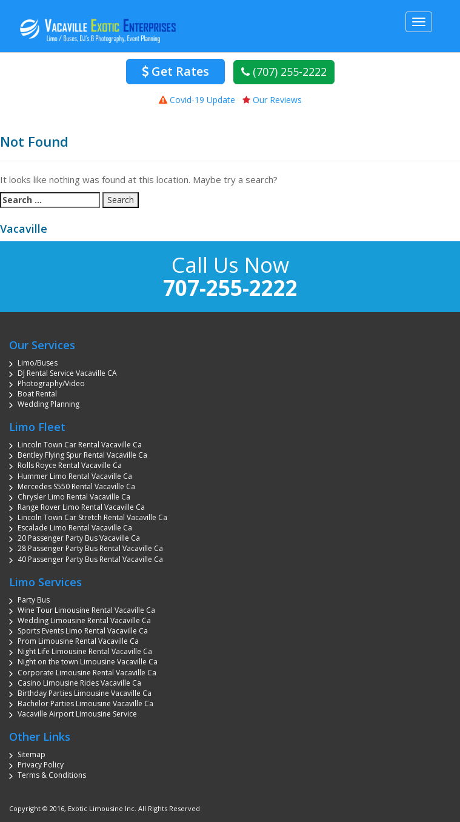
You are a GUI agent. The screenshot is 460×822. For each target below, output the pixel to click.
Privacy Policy (41, 765)
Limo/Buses (38, 363)
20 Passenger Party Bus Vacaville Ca (79, 538)
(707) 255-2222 (284, 71)
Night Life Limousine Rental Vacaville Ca (85, 651)
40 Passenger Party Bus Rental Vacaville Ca (90, 559)
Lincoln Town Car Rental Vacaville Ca (80, 444)
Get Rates (175, 71)
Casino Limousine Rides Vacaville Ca (79, 683)
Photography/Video (51, 383)
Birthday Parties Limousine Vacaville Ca (85, 693)
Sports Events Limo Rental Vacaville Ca (83, 631)
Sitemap (31, 754)
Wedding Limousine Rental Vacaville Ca (84, 620)
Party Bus (34, 600)
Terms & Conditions (52, 775)
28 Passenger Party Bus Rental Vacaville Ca (90, 548)
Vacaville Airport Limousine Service (77, 714)
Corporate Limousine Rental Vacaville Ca (87, 672)
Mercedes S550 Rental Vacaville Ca (76, 486)
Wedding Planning (48, 404)
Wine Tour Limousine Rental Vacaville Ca (86, 610)
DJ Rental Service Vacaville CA (67, 373)
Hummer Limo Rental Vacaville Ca (75, 476)
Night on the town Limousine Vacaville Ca (88, 662)
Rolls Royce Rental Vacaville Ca (70, 465)
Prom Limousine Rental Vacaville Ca (78, 641)
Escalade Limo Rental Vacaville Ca (75, 528)
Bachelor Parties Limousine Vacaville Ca (85, 703)
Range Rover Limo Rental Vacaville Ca (81, 507)
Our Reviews (272, 99)
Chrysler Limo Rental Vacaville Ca (74, 497)
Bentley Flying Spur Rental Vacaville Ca (82, 455)
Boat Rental (37, 394)
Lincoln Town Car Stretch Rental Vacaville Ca (92, 517)
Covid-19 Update (197, 99)
